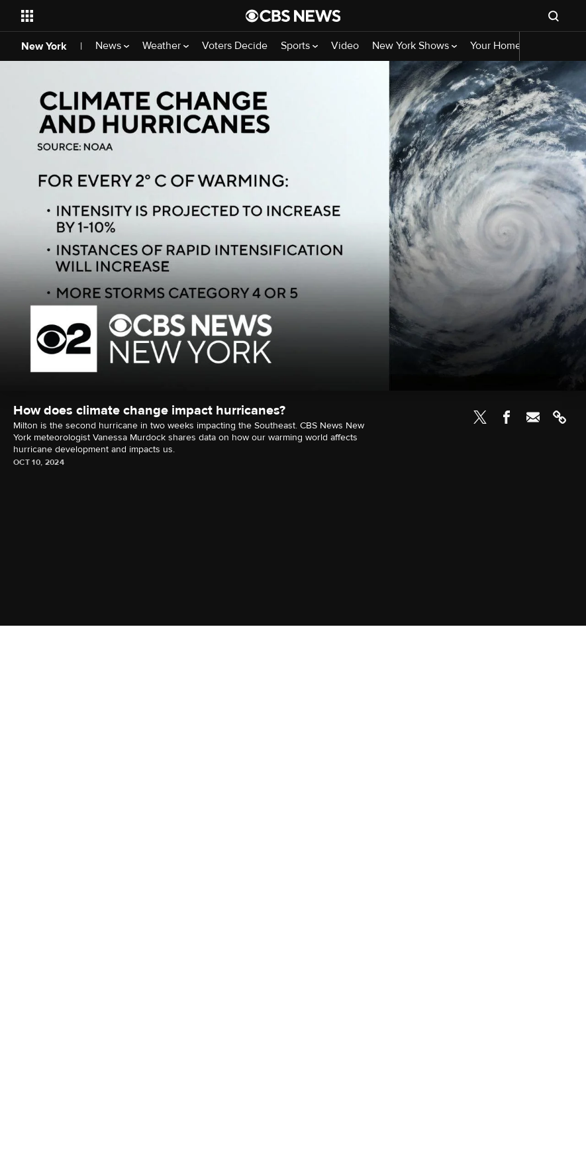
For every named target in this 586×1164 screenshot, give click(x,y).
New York (44, 46)
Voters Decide (235, 46)
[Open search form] (554, 16)
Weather (165, 46)
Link (559, 417)
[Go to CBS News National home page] (293, 16)
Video (345, 46)
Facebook (506, 417)
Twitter (480, 417)
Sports (299, 46)
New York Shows (414, 46)
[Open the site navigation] (112, 16)
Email (533, 417)
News (112, 46)
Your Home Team (509, 46)
